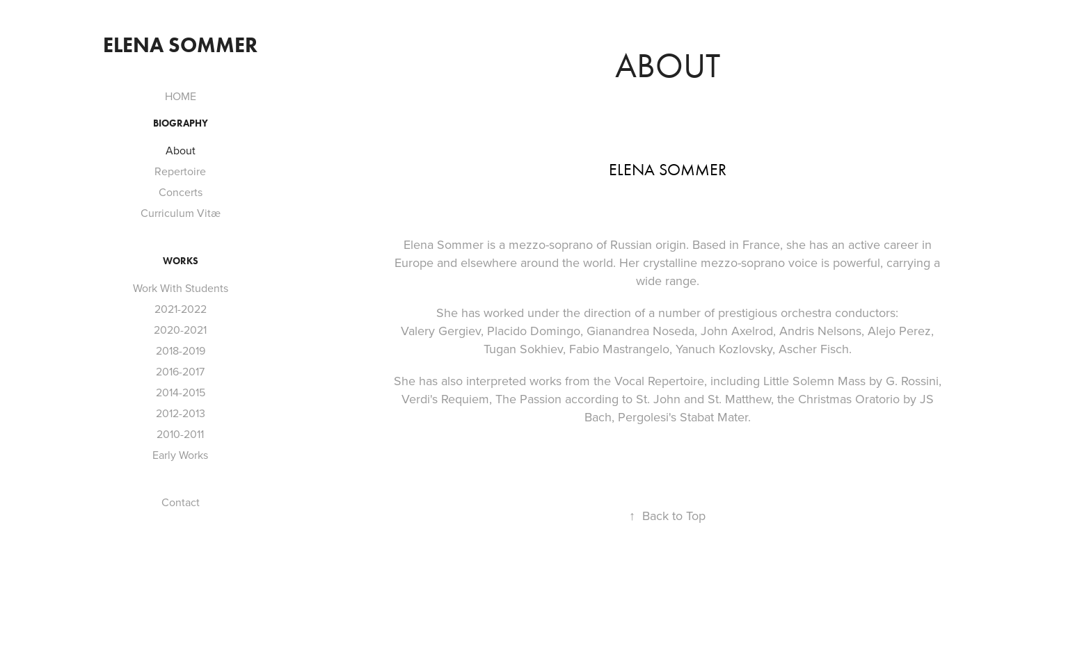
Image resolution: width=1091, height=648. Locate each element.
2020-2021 (180, 329)
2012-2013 (180, 413)
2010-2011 (180, 434)
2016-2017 (180, 371)
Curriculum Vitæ (181, 212)
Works (180, 261)
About (181, 150)
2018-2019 (180, 350)
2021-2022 (180, 308)
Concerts (180, 192)
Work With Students (180, 287)
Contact (180, 502)
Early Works (180, 454)
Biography (180, 123)
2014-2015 (180, 392)
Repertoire (180, 171)
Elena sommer (180, 45)
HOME (180, 96)
